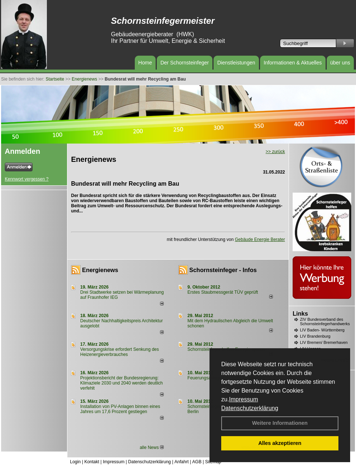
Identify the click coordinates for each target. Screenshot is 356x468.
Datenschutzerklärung (249, 408)
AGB (196, 461)
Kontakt (91, 461)
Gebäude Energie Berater (260, 239)
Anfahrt (181, 461)
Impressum (243, 399)
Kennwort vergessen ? (26, 179)
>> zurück (275, 151)
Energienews (100, 270)
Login (75, 461)
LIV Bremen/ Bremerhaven (324, 342)
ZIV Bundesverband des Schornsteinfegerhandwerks (325, 321)
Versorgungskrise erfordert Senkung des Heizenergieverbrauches (119, 352)
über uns (340, 63)
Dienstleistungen (236, 63)
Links (300, 314)
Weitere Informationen (280, 423)
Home (145, 63)
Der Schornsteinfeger (184, 63)
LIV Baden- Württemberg (322, 330)
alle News (151, 447)
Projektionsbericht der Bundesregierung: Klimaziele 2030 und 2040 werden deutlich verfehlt (121, 383)
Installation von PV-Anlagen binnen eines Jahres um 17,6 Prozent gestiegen (120, 409)
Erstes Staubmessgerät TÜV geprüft (223, 292)
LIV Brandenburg (315, 336)
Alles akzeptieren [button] (279, 443)
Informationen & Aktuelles (293, 63)
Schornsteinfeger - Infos (223, 270)
